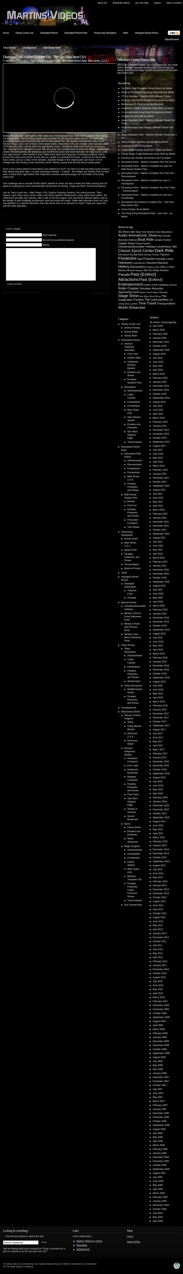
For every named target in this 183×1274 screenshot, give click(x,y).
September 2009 (161, 1017)
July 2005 (157, 1177)
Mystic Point (130, 550)
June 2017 (158, 737)
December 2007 (161, 1077)
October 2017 (160, 721)
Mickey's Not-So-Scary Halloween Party (132, 616)
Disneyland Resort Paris (75, 32)
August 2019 (159, 633)
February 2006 (160, 1149)
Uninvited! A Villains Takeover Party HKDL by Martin (147, 108)
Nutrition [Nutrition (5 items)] (164, 270)
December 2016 (161, 761)
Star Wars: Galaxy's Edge (132, 434)
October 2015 (160, 813)
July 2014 (157, 869)
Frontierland (133, 406)
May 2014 (158, 877)
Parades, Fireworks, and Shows (133, 487)
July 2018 (157, 685)
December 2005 (161, 1157)
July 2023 (157, 450)
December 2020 (161, 569)
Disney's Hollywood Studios (129, 751)
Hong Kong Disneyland (105, 32)
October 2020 (160, 577)
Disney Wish (130, 335)
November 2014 (161, 853)
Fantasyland (133, 402)
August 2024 (159, 402)
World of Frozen (132, 568)
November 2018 (161, 669)
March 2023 (159, 466)
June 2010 (158, 985)
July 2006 (157, 1133)
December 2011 (161, 937)
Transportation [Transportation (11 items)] (166, 303)
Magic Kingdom (132, 846)
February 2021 (160, 561)
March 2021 (159, 557)
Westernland (133, 681)
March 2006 (159, 1145)
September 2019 (161, 629)
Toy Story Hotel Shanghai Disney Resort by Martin (146, 88)
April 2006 (158, 1141)
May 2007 (158, 1097)
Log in (130, 1236)
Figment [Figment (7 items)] (164, 254)
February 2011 (160, 961)
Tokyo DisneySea (133, 685)
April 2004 (158, 1221)
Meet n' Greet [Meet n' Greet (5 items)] (167, 267)
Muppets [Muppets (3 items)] (139, 270)
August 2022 (159, 489)
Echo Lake (132, 765)
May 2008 (158, 1065)
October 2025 (160, 346)
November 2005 (161, 1161)
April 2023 (158, 462)
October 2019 (160, 625)
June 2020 (158, 593)
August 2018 (159, 681)
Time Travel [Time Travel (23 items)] (147, 303)
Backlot (131, 501)
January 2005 (160, 1201)
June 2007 (158, 1093)
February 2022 (160, 513)
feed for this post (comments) (21, 298)
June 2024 (158, 410)
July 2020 (157, 589)
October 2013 (160, 897)
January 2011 (160, 965)
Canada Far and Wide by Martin (137, 116)
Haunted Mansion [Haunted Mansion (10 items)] (157, 262)
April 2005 (158, 1189)
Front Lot (131, 505)
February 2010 (160, 1001)
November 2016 (161, 765)
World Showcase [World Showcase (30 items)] (131, 307)
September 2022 (161, 485)
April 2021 (158, 553)
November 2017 (161, 717)
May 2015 (158, 829)
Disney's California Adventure (129, 346)
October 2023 (160, 438)
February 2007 (160, 1105)
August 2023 (159, 446)
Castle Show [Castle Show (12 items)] (126, 243)
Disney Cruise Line (25, 32)
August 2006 (159, 1129)
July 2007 (157, 1089)
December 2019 (161, 617)
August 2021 (159, 537)
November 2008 (161, 1045)
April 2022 (158, 505)
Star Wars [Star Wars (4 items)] (144, 296)
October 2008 (160, 1049)
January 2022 (160, 517)
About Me (102, 3)
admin (9, 60)
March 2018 (159, 701)
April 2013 (158, 909)
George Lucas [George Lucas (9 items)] (164, 258)
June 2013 (158, 905)
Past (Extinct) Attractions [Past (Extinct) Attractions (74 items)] (137, 277)
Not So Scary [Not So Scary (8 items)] (151, 270)
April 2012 (158, 929)
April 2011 (158, 957)
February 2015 (160, 841)
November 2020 (161, 573)
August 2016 (159, 777)
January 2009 (160, 1037)
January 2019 (160, 661)
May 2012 (158, 925)
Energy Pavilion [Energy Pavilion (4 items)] (152, 254)
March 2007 (159, 1101)
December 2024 (161, 386)
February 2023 (160, 469)
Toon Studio (133, 527)
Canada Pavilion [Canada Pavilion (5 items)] (162, 240)
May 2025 (158, 366)
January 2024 (160, 426)
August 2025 (159, 354)
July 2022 (157, 493)
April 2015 (158, 833)
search (157, 3)
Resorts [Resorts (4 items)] (173, 285)
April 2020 (158, 601)
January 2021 (160, 565)
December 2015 (161, 805)
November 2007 (161, 1081)
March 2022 (159, 509)
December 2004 (161, 1205)
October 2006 (160, 1121)
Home (6, 32)
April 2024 (158, 414)
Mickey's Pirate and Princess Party (132, 627)
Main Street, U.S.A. (98, 60)
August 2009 (159, 1021)
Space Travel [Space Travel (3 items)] (146, 292)
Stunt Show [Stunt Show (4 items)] (155, 296)
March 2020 (159, 605)
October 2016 (160, 769)
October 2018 (160, 673)
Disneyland (130, 387)
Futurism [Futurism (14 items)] (149, 258)
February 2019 (160, 657)
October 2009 (160, 1013)
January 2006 (160, 1153)
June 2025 (158, 362)
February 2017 (160, 753)
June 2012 (158, 921)
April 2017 (158, 745)
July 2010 (157, 981)
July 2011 (157, 945)
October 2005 (160, 1165)
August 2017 (159, 729)
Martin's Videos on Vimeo (89, 1241)
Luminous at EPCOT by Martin (136, 146)
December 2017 (161, 713)
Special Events (172, 39)
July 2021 (157, 541)
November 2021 (161, 525)
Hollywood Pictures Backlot (132, 365)
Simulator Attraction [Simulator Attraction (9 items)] (151, 288)
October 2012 (160, 913)
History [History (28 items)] (123, 267)
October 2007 (160, 1085)
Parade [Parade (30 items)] (124, 274)
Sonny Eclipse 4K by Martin (135, 209)
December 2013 (161, 889)
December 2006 (161, 1113)
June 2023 (158, 454)
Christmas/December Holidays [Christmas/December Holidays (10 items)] (137, 246)
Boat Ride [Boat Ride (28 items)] (146, 239)
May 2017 (158, 741)
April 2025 (158, 370)
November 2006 (161, 1117)
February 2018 (160, 705)
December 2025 (161, 342)
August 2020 (159, 585)
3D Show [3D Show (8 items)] (123, 231)
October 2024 (160, 394)
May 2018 (158, 693)
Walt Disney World (51, 47)
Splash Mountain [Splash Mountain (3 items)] (160, 292)
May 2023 (158, 458)
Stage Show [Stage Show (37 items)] (128, 296)
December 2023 (161, 430)
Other (125, 32)
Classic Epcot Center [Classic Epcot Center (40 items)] (136, 251)
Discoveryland (134, 464)
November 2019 (161, 621)
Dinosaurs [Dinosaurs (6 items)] (123, 254)
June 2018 (158, 689)
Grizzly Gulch (131, 538)
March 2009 (159, 1029)
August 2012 (159, 917)
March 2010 (159, 997)
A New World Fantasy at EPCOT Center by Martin (146, 150)
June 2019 (158, 641)
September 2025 (161, 350)
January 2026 (160, 338)
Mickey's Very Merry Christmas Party (132, 637)
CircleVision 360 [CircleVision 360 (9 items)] (167, 246)
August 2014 (159, 865)
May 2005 (158, 1185)
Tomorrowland (134, 442)
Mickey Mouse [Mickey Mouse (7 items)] (126, 270)
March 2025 (159, 374)
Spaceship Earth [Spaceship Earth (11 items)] (128, 292)
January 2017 (160, 757)
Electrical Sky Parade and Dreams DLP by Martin (146, 158)
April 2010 (158, 993)
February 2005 (160, 1197)
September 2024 (161, 398)
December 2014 (161, 849)
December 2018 (161, 665)
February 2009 (160, 1033)
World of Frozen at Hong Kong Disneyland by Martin (147, 92)
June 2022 (158, 497)
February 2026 (160, 334)
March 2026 (159, 330)
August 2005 (159, 1173)
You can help (141, 3)
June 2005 (158, 1181)
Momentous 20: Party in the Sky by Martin (142, 104)
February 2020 (160, 609)
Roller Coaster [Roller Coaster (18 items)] (128, 288)
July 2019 (157, 637)
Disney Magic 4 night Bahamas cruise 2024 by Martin (148, 154)
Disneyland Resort (49, 32)
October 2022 (160, 481)
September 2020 (161, 581)
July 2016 (157, 781)
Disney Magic (131, 331)
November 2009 (161, 1009)
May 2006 (158, 1137)
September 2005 (161, 1169)
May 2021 (158, 549)
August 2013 (159, 901)
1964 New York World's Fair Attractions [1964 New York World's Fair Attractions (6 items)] (151, 231)
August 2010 (159, 977)
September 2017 (161, 725)
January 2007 (160, 1109)
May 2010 (158, 989)
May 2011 (158, 953)
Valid (133, 1242)
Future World (133, 827)
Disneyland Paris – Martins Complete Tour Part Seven (148, 162)
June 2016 (158, 785)
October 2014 (160, 857)
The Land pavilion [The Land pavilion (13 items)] (157, 299)
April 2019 (158, 649)
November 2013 (161, 893)
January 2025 (160, 382)
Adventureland (134, 390)
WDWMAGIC (83, 1249)
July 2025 (157, 358)
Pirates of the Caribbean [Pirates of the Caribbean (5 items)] (156, 285)
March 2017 (159, 749)
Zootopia (131, 597)
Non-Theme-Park (133, 905)
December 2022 (161, 477)
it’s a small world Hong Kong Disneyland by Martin (146, 112)
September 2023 (161, 442)
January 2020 (160, 613)
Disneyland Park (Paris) (49, 60)
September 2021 (161, 533)
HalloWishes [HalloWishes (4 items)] (139, 263)
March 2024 (159, 418)
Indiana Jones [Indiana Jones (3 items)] (153, 267)
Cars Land (132, 353)
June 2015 (158, 825)
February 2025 (160, 378)
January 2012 (160, 933)
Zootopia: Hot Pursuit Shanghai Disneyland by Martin (148, 100)
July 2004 (157, 1213)
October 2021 (160, 529)
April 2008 (158, 1069)
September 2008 (161, 1053)
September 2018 (161, 677)
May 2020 (158, 597)
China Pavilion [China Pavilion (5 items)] (142, 243)
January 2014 (160, 885)
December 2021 (161, 521)
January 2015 (160, 845)
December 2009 (161, 1005)
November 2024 (161, 390)
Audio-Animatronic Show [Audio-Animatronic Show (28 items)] (137, 235)
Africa (130, 722)
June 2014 (158, 873)
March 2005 (159, 1193)
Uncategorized (29, 47)
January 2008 (160, 1073)
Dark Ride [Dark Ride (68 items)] (164, 250)
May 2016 (158, 789)
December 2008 (161, 1041)
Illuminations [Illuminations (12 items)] (138, 266)
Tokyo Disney (9, 47)
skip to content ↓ (174, 3)
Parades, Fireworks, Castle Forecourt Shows (132, 890)
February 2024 (160, 422)
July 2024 (157, 406)
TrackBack (101, 298)
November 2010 (161, 969)
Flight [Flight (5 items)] (140, 259)
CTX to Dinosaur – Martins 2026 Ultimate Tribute (146, 96)
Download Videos (121, 3)
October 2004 (160, 1209)
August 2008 (159, 1057)
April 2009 (158, 1025)
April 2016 (158, 793)
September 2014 (161, 861)
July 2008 (157, 1061)
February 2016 (160, 797)
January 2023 (160, 473)
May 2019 (158, 645)
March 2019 (159, 653)
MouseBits (81, 1245)
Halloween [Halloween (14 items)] (125, 262)
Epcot (127, 823)
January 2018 (160, 709)
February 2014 (160, 881)
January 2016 (160, 801)
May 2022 (158, 501)
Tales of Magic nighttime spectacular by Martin (144, 142)
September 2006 (161, 1125)
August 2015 (159, 821)
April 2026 (158, 326)
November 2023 (161, 434)
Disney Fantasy (132, 327)
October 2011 (160, 941)
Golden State (134, 357)
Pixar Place (133, 794)
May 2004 (158, 1217)
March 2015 (159, 837)
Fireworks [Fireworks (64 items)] (127, 258)
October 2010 (160, 973)
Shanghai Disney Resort (146, 32)
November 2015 (161, 809)
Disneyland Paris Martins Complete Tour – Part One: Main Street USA (44, 57)
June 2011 (158, 949)
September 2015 (161, 817)
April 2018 (158, 697)
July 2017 (157, 733)
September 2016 (161, 773)
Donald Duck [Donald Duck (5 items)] (137, 254)
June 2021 (158, 545)
